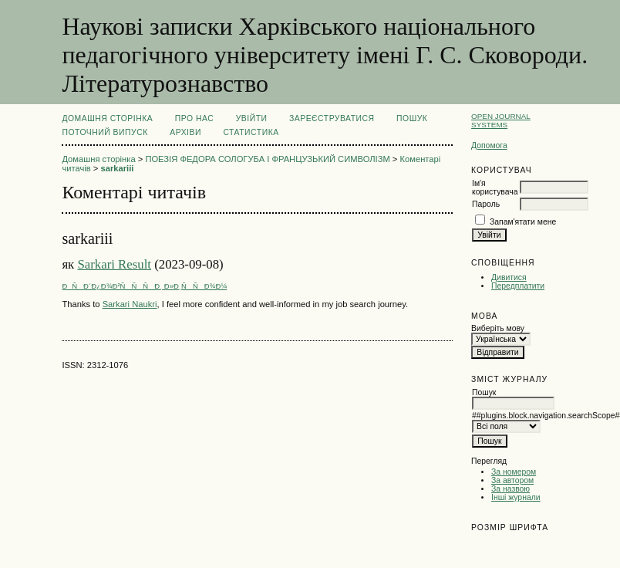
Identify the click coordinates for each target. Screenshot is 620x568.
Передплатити (517, 286)
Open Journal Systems (501, 120)
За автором (512, 480)
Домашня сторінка (107, 118)
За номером (513, 472)
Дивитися (509, 277)
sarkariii (116, 168)
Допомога (489, 145)
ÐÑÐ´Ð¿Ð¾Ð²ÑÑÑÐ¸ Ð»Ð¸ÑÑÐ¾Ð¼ (144, 286)
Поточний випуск (104, 132)
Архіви (185, 132)
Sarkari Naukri (130, 304)
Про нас (194, 118)
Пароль (486, 204)
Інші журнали (515, 497)
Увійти (252, 118)
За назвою (510, 489)
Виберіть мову (497, 328)
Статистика (250, 132)
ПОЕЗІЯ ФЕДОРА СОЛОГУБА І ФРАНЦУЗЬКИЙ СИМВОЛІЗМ (267, 159)
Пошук (411, 118)
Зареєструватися (332, 118)
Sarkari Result (114, 264)
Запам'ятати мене (523, 222)
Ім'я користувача (494, 187)
